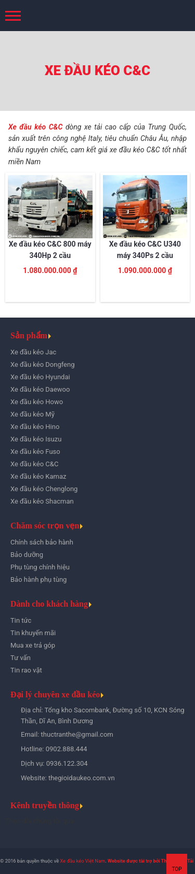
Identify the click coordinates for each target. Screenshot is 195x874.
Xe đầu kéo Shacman (42, 501)
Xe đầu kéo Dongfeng (42, 364)
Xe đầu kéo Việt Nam (82, 861)
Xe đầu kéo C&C (35, 127)
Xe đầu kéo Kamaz (38, 476)
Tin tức (20, 620)
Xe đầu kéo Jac (33, 352)
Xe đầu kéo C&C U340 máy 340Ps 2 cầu (145, 250)
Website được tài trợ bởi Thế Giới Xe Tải (150, 861)
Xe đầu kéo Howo (36, 402)
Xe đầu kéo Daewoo (40, 389)
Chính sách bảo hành (41, 542)
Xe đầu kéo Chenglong (43, 489)
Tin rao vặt (26, 670)
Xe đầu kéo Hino (34, 427)
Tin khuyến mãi (33, 633)
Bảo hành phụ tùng (38, 579)
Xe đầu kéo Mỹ (32, 414)
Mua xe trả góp (32, 645)
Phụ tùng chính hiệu (40, 567)
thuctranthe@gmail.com (77, 734)
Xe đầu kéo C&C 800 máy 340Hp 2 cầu (50, 250)
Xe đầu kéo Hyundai (40, 377)
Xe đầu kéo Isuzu (35, 439)
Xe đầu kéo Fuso (35, 451)
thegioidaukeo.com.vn (81, 778)
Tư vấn (20, 658)
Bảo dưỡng (26, 554)
